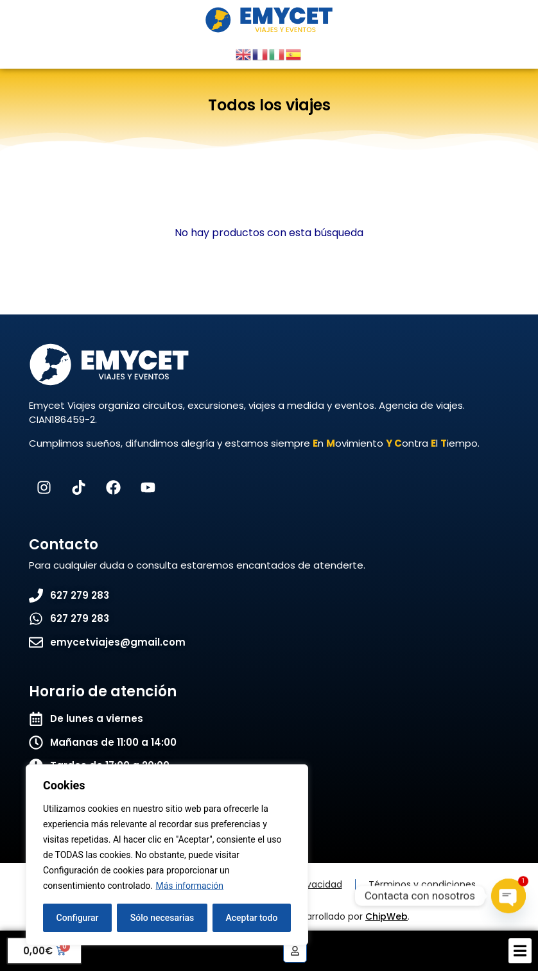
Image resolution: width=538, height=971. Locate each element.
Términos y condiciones (422, 884)
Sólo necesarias (162, 918)
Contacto (63, 544)
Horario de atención (103, 691)
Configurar (77, 918)
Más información (189, 886)
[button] (520, 950)
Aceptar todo (252, 918)
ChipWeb (386, 916)
